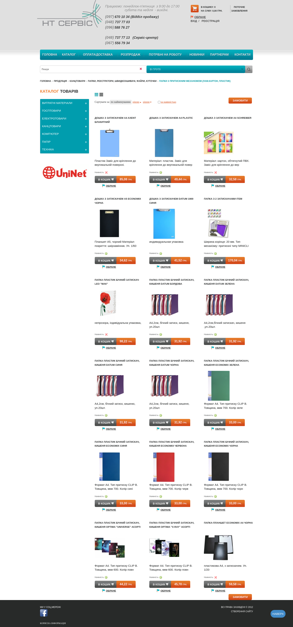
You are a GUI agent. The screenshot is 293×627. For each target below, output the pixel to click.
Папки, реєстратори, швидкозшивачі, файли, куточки (122, 81)
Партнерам (219, 54)
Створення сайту (242, 611)
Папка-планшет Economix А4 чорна (228, 522)
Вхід (194, 20)
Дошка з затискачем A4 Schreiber (227, 117)
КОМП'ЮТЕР (50, 133)
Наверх (278, 613)
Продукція (60, 81)
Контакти (243, 54)
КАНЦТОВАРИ (77, 81)
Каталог (69, 54)
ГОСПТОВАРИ (51, 110)
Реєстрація (210, 20)
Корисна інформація (53, 623)
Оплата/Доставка (98, 54)
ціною (136, 102)
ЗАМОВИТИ (240, 100)
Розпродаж (131, 54)
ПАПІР (46, 141)
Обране (200, 17)
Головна (49, 54)
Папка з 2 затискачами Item (223, 198)
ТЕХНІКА (48, 149)
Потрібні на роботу (165, 54)
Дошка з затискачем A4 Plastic (171, 117)
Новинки (196, 54)
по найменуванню (121, 102)
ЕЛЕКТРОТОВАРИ (54, 118)
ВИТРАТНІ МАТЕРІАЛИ (57, 102)
